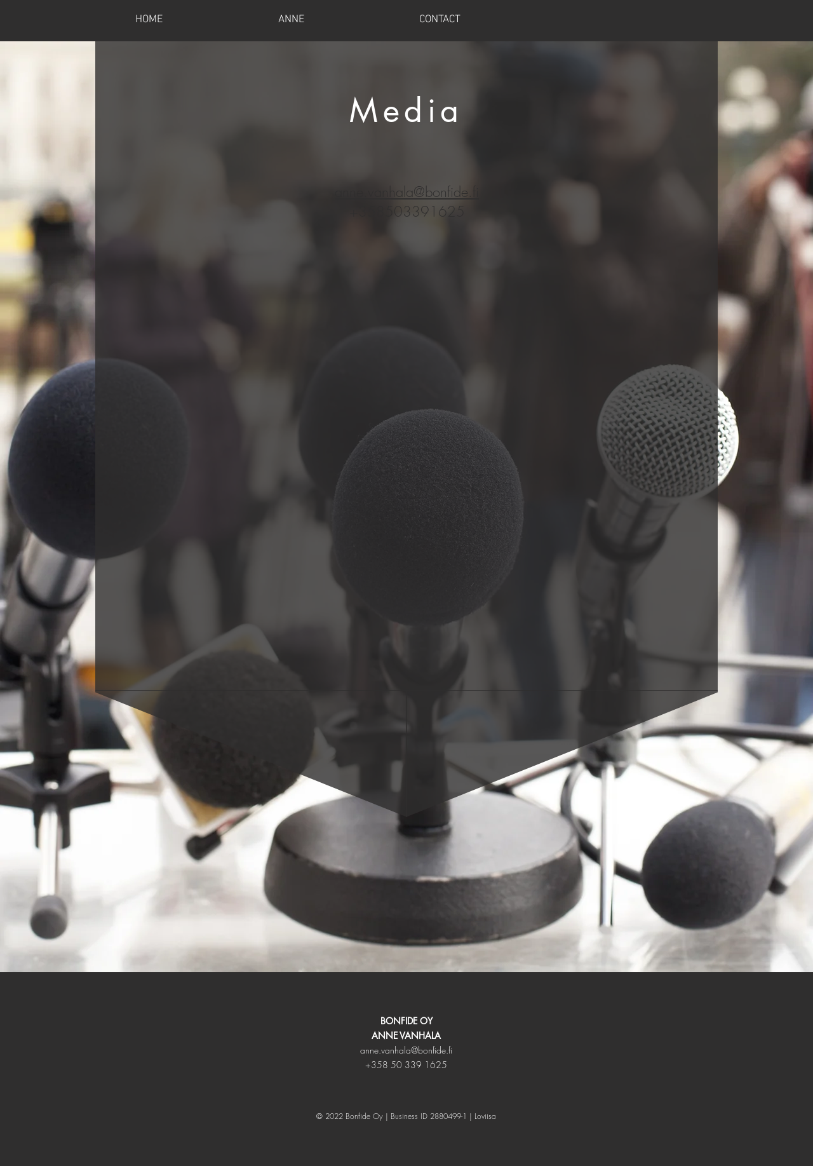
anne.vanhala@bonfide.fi (406, 1050)
